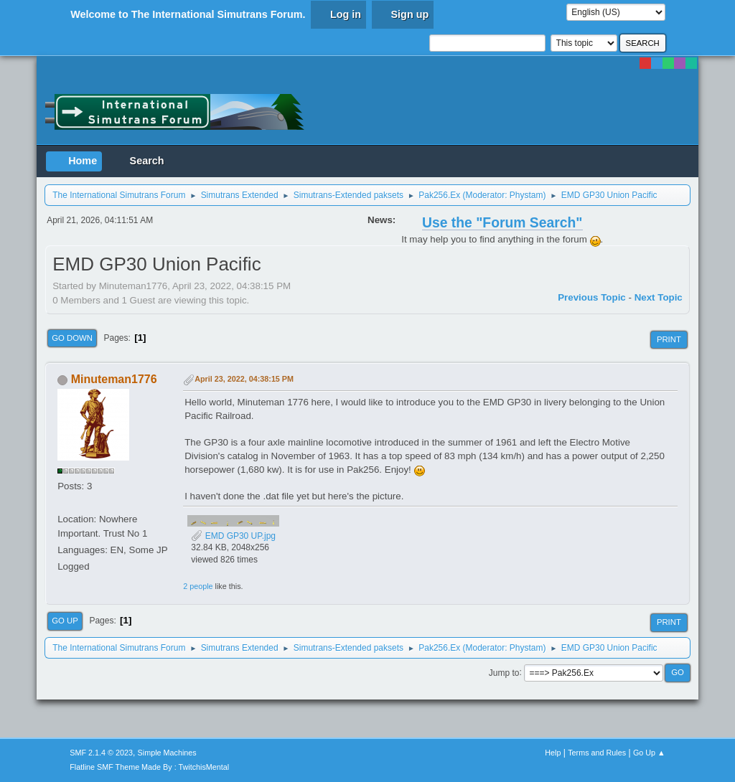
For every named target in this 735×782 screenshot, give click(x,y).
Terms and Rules (597, 752)
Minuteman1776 (114, 379)
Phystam (526, 195)
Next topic (659, 297)
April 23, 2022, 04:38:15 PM (244, 378)
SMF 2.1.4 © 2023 (101, 752)
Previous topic (592, 297)
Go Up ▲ (649, 752)
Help (553, 752)
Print (669, 339)
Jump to (504, 672)
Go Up (65, 620)
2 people (197, 586)
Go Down (72, 338)
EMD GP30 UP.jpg (233, 536)
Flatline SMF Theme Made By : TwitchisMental (149, 767)
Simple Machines (167, 752)
